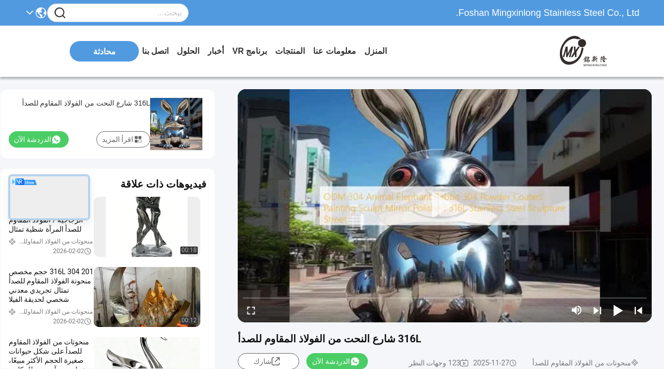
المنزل (375, 51)
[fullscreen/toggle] (251, 310)
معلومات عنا (334, 51)
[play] (445, 205)
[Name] (60, 13)
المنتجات (290, 51)
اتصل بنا (155, 51)
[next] (597, 310)
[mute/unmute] (577, 310)
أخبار (216, 51)
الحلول (188, 51)
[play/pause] (618, 310)
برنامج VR (249, 51)
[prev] (638, 310)
